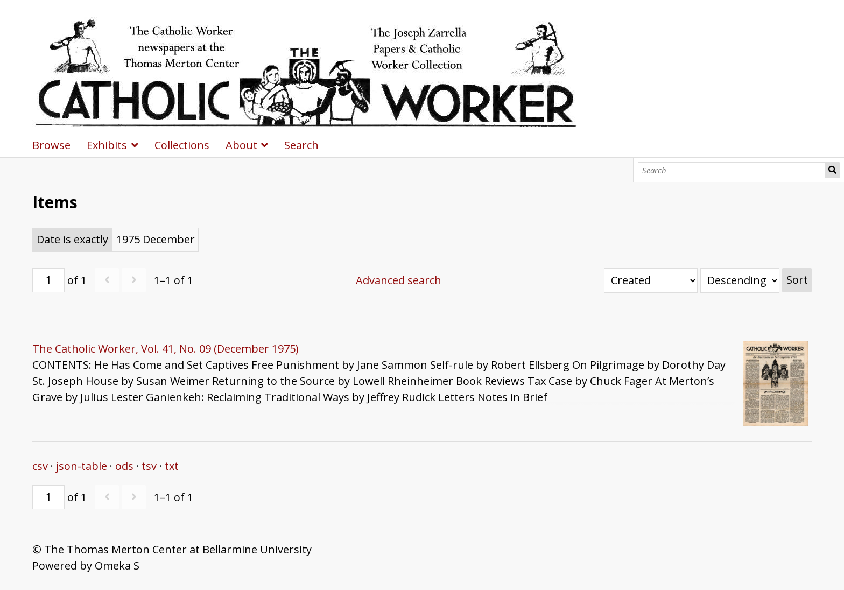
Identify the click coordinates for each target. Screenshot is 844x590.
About (241, 145)
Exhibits (107, 145)
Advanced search (398, 280)
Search (832, 170)
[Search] (731, 170)
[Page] (48, 280)
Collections (181, 145)
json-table (81, 466)
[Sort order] (739, 280)
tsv (149, 466)
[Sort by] (651, 280)
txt (172, 466)
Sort (797, 279)
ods (124, 466)
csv (40, 466)
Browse (51, 145)
